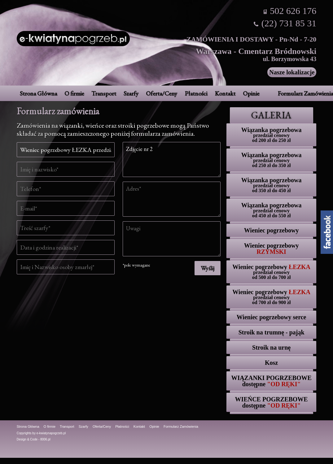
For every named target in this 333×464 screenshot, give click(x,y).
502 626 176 (293, 11)
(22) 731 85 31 (288, 23)
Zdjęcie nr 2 (172, 159)
